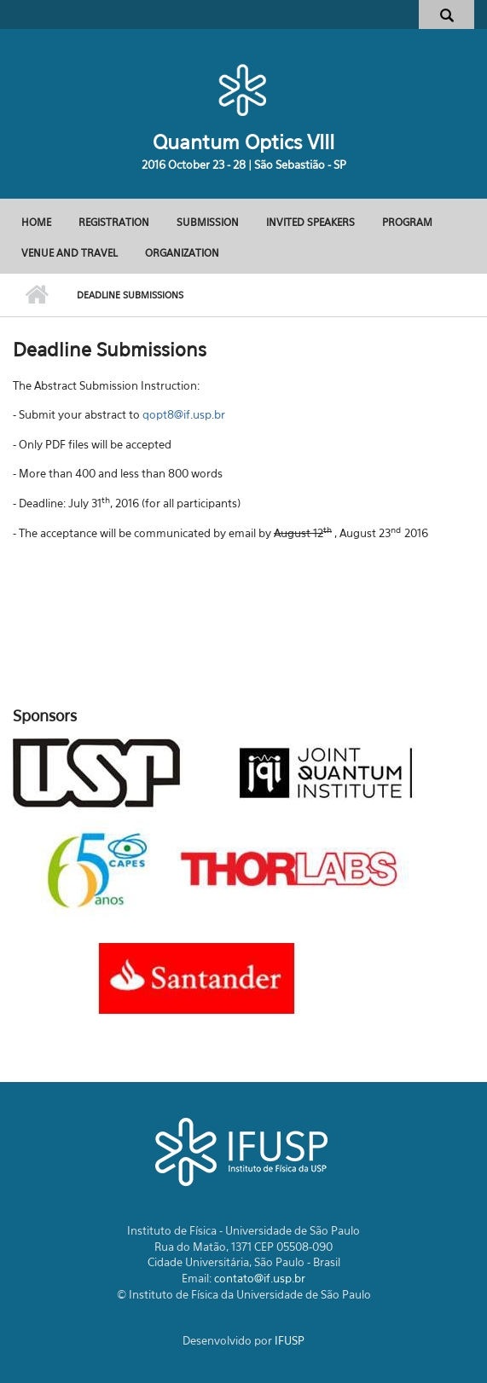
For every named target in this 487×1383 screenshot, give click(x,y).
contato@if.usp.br (259, 1278)
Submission (208, 222)
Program (407, 222)
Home (36, 222)
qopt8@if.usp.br (183, 414)
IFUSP (289, 1340)
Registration (113, 222)
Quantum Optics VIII (243, 141)
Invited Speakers (310, 222)
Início (36, 295)
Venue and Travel (69, 252)
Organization (182, 252)
